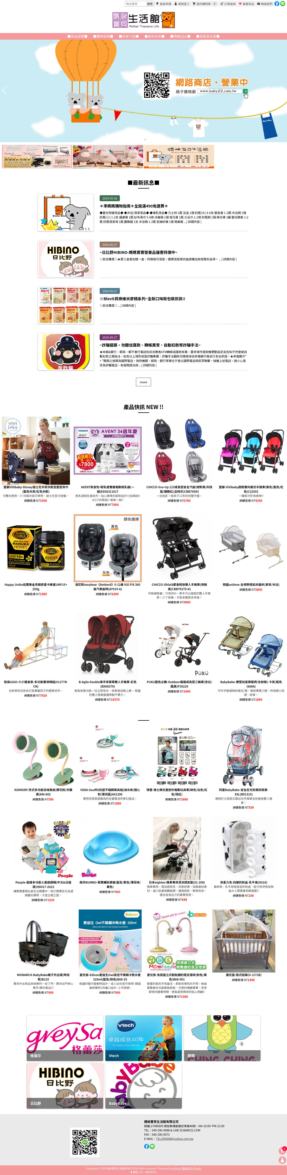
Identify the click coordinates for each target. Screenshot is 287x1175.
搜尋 (150, 3)
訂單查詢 (230, 4)
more (143, 382)
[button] (142, 139)
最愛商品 (248, 4)
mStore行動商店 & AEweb (186, 1168)
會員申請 (165, 4)
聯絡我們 (266, 4)
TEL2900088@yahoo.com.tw (174, 1139)
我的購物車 (206, 4)
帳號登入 (183, 4)
